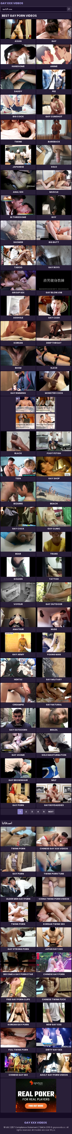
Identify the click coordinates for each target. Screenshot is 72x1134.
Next (51, 811)
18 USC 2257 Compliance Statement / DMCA (24, 1127)
